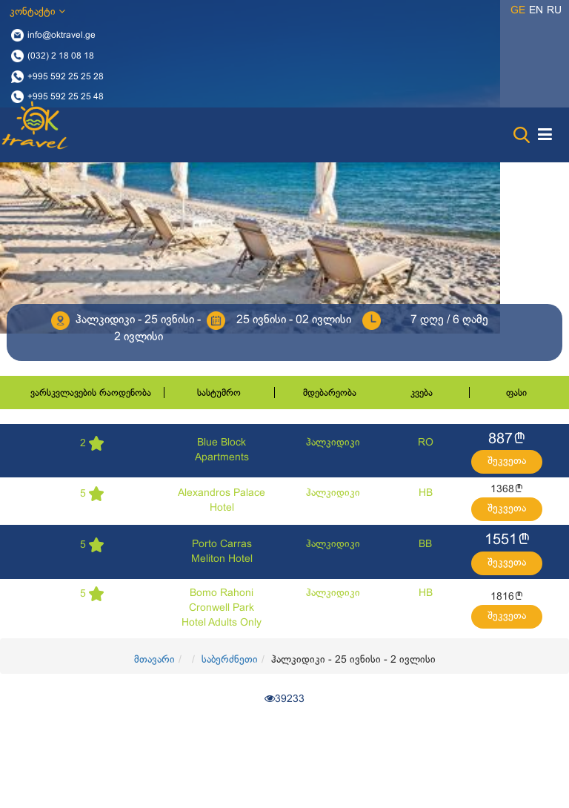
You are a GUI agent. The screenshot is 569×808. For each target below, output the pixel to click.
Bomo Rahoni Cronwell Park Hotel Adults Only (222, 608)
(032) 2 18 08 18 (60, 55)
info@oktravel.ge (61, 35)
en (536, 11)
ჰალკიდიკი (333, 443)
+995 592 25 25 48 (65, 97)
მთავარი (154, 660)
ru (554, 11)
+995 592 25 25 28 (65, 76)
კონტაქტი (37, 11)
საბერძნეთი (230, 660)
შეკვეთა (507, 461)
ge (517, 11)
